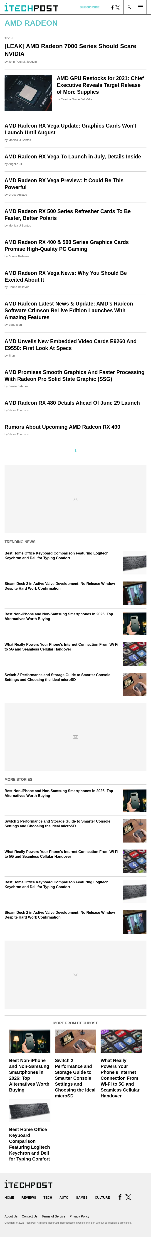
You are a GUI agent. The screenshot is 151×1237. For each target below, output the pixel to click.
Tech (8, 38)
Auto (63, 1197)
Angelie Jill (15, 164)
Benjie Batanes (18, 386)
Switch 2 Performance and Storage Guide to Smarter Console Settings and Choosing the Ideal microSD (75, 1078)
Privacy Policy (79, 1216)
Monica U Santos (19, 140)
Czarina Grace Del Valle (76, 99)
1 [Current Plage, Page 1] (75, 451)
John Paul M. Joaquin (22, 61)
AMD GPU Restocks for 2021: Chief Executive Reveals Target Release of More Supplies (100, 85)
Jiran (11, 355)
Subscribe (89, 7)
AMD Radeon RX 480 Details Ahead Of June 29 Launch (72, 403)
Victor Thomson (18, 410)
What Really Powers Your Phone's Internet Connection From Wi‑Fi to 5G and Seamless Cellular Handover (120, 1078)
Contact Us (29, 1216)
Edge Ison (15, 324)
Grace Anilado (17, 194)
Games (81, 1197)
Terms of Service (53, 1216)
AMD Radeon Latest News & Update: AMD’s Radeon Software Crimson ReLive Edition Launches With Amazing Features (69, 310)
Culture (102, 1197)
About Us (11, 1216)
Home (9, 1197)
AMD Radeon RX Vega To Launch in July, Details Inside (73, 157)
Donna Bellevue (18, 256)
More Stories (18, 779)
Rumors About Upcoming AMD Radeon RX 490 (62, 427)
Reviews (28, 1197)
